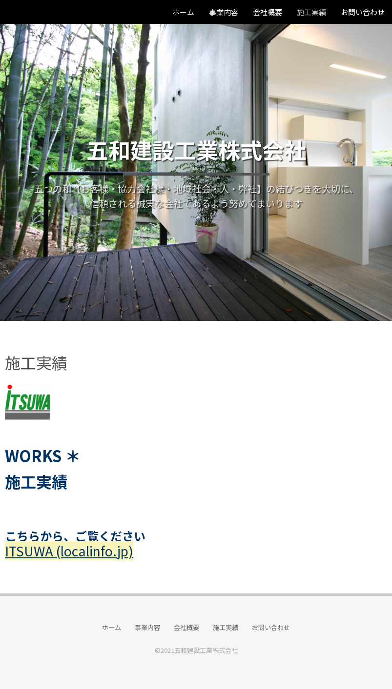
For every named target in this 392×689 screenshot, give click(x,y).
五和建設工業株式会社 (196, 149)
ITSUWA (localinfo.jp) (69, 550)
